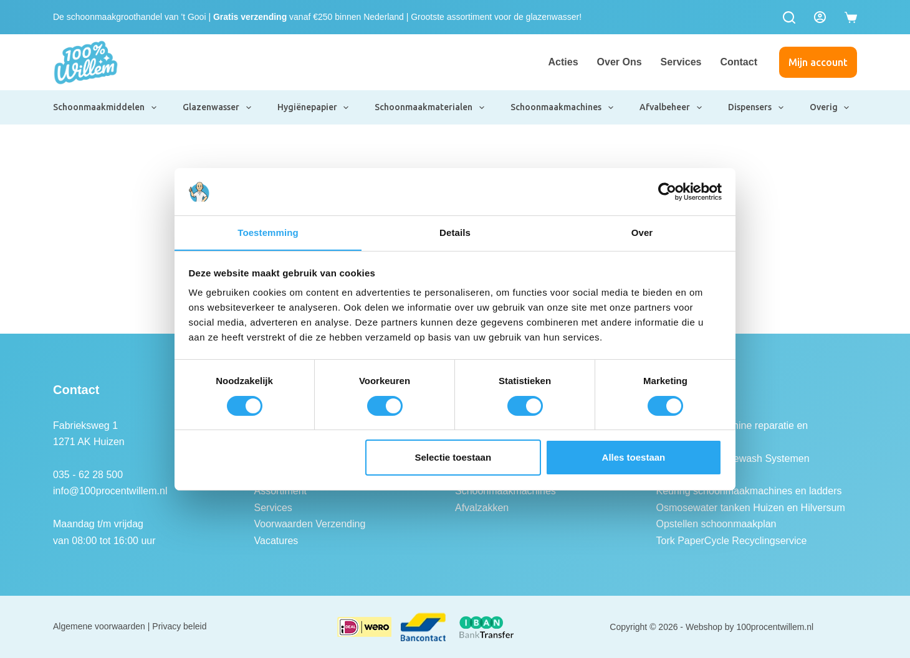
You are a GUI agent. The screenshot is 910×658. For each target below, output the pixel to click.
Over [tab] (642, 232)
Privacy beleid (179, 626)
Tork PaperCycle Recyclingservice (731, 540)
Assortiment (280, 491)
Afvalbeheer (671, 107)
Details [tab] (455, 232)
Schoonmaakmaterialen (430, 107)
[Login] (820, 17)
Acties (563, 62)
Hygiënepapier (313, 107)
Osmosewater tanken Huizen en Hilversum (750, 507)
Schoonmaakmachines (562, 107)
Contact (738, 62)
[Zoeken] (789, 17)
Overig (830, 107)
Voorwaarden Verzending (310, 524)
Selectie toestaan (453, 458)
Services (681, 62)
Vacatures (276, 540)
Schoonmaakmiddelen (105, 107)
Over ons (619, 62)
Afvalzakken (482, 507)
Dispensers (756, 107)
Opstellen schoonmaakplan (716, 524)
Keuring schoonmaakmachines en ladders (749, 491)
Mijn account (818, 62)
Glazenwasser (217, 107)
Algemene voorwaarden (99, 626)
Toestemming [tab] (268, 232)
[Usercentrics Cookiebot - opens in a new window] (667, 191)
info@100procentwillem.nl (110, 491)
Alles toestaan (634, 458)
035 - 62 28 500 (88, 474)
